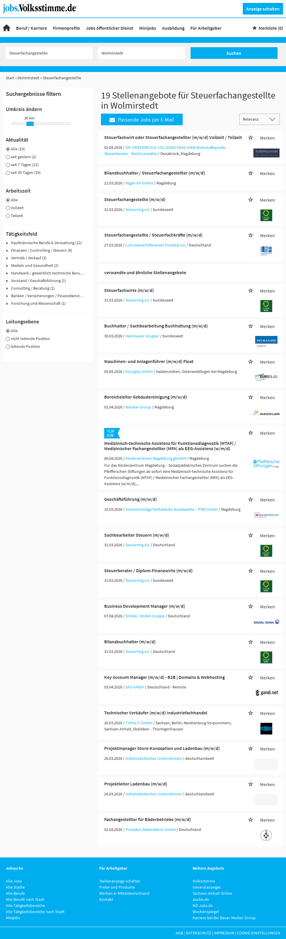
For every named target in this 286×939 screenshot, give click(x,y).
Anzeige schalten (263, 9)
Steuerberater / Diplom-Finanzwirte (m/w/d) (148, 570)
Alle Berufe (15, 893)
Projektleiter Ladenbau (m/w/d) (135, 784)
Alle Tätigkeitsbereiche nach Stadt (35, 911)
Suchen (233, 53)
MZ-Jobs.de (203, 905)
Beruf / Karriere (31, 28)
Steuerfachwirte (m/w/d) (129, 290)
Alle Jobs (14, 881)
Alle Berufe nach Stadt (25, 899)
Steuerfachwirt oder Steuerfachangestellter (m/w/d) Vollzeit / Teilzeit (173, 137)
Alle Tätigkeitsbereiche (25, 905)
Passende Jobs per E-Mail (141, 119)
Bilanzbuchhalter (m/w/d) (130, 641)
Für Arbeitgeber (206, 28)
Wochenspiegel (206, 911)
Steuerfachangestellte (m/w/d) (134, 199)
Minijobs (147, 28)
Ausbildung (173, 28)
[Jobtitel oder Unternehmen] (49, 53)
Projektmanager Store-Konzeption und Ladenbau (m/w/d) (162, 748)
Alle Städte (15, 887)
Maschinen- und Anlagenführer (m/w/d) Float (148, 361)
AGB (179, 933)
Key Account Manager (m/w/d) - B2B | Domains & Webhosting (164, 677)
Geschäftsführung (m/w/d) (130, 499)
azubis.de (201, 899)
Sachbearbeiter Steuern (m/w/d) (136, 535)
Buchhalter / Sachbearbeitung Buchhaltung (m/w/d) (156, 326)
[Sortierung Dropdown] (274, 119)
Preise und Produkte (117, 887)
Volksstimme (204, 881)
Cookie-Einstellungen (258, 933)
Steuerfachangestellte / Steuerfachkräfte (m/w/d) (153, 235)
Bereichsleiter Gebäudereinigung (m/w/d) (145, 397)
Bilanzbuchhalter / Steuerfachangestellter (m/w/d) (154, 173)
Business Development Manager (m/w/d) (144, 606)
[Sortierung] (254, 119)
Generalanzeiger (207, 887)
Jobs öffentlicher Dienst (109, 28)
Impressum (224, 933)
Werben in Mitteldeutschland (124, 893)
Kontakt (106, 899)
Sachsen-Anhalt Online (212, 893)
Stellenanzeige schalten (119, 881)
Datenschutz (198, 933)
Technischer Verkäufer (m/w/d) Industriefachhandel (155, 713)
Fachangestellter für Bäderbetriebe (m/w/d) (147, 819)
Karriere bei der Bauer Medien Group (224, 917)
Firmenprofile (66, 28)
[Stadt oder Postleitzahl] (141, 53)
